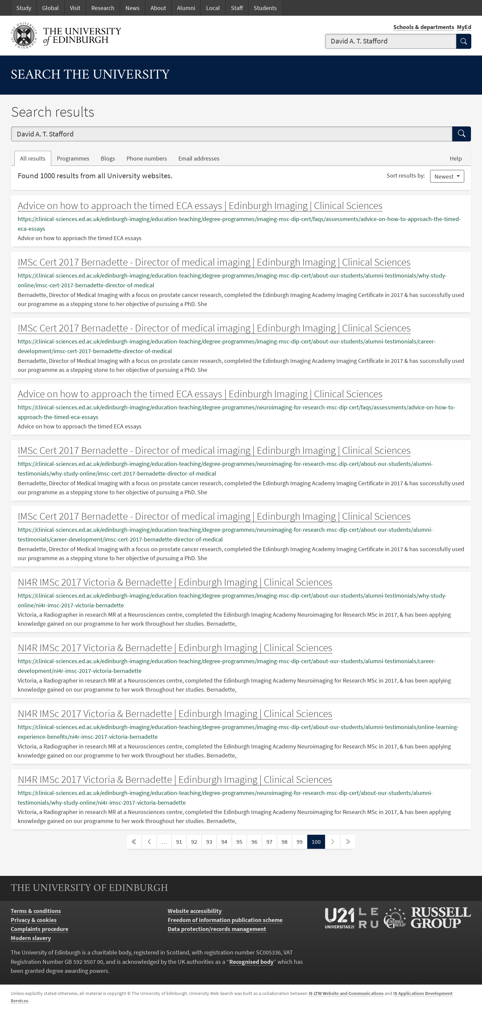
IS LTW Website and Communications (346, 993)
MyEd (464, 27)
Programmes (73, 158)
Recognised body (251, 962)
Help (456, 158)
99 (301, 841)
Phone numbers (150, 158)
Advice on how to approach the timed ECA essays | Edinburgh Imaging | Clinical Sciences (200, 205)
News (133, 8)
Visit (75, 8)
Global (50, 8)
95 (241, 841)
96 (256, 841)
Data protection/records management (217, 929)
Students (265, 8)
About (158, 8)
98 (286, 841)
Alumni (186, 8)
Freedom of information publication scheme (225, 920)
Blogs (111, 158)
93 (211, 841)
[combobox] (391, 41)
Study (23, 8)
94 (226, 841)
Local (213, 8)
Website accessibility (195, 911)
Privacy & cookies (34, 920)
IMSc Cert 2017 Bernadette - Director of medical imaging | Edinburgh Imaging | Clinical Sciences (214, 262)
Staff (237, 8)
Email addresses (201, 158)
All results (33, 158)
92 (196, 841)
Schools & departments (423, 27)
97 (271, 841)
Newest (444, 176)
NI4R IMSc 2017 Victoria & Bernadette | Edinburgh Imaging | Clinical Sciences (175, 582)
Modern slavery (31, 938)
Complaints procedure (39, 929)
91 (181, 841)
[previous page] (149, 841)
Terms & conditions (36, 911)
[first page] (134, 841)
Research (102, 8)
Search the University (90, 75)
